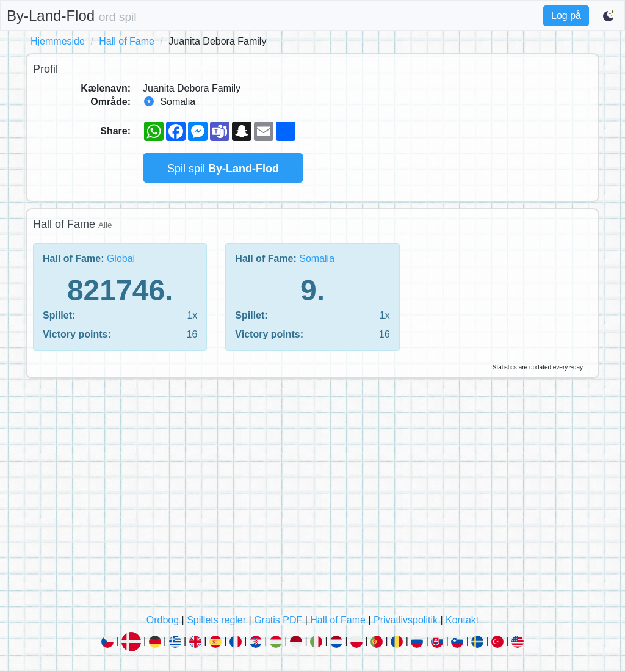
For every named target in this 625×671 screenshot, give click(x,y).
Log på (566, 15)
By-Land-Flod (72, 15)
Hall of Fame (126, 41)
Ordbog (162, 620)
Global (121, 258)
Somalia (316, 258)
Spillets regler (216, 620)
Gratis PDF (278, 620)
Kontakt (462, 620)
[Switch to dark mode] (609, 16)
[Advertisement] (312, 499)
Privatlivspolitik (406, 620)
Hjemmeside (58, 41)
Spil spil (223, 168)
